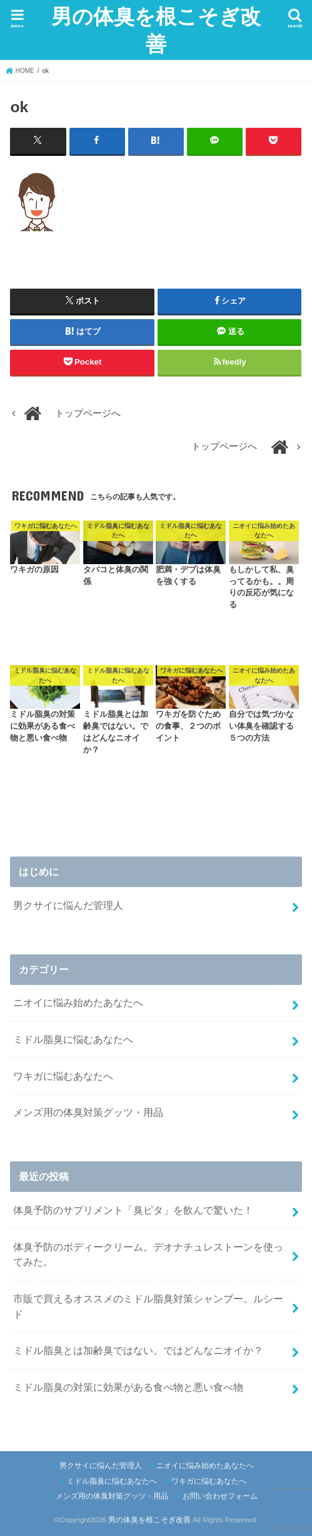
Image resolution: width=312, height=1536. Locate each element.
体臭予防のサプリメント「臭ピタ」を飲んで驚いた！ (133, 1210)
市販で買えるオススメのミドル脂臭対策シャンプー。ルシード (148, 1306)
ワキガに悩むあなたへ (63, 1076)
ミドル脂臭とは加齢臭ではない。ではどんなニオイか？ (138, 1350)
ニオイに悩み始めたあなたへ (78, 1002)
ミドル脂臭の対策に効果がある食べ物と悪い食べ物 (128, 1387)
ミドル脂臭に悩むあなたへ (73, 1039)
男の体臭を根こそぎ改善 (156, 29)
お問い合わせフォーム (220, 1496)
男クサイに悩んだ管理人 (68, 905)
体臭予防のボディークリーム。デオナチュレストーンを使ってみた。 (148, 1254)
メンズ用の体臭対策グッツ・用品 (88, 1112)
